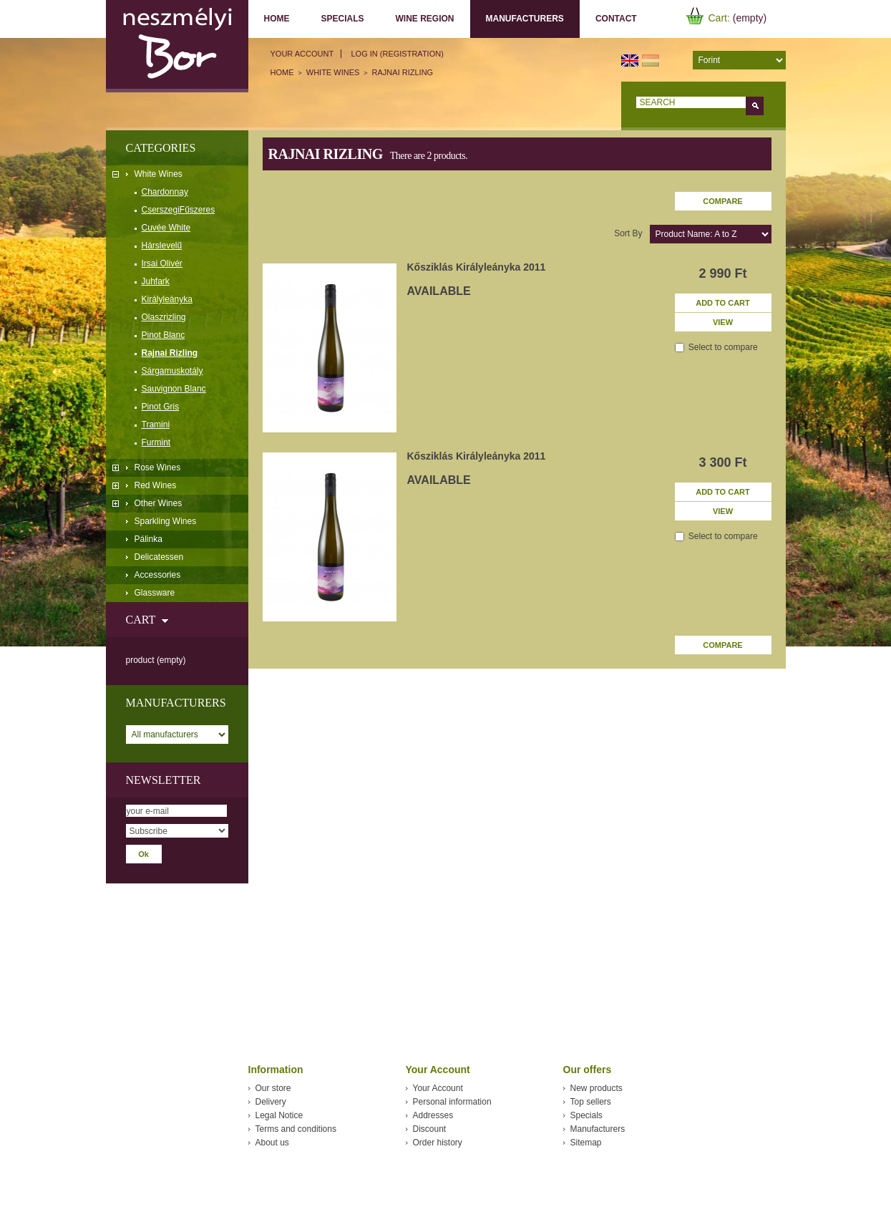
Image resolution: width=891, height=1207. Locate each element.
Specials (342, 19)
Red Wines (156, 485)
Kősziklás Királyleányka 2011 (476, 267)
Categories (161, 148)
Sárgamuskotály (172, 371)
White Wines (158, 174)
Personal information (452, 1102)
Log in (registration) (397, 53)
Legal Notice (279, 1115)
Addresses (433, 1115)
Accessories (158, 575)
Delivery (270, 1102)
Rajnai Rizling (170, 353)
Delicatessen (159, 557)
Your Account (302, 53)
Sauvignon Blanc (174, 389)
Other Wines (158, 503)
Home (277, 19)
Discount (430, 1129)
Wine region (425, 19)
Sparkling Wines (166, 521)
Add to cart (723, 303)
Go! (755, 106)
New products (596, 1088)
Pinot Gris (161, 407)
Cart (140, 620)
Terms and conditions (295, 1129)
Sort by (628, 233)
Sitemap (586, 1143)
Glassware (155, 593)
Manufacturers (521, 19)
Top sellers (590, 1102)
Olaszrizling (164, 317)
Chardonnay (165, 192)
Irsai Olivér (162, 263)
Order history (437, 1143)
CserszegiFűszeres (178, 210)
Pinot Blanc (163, 335)
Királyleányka (167, 299)
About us (272, 1143)
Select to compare (723, 347)
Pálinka (148, 539)
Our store (273, 1088)
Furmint (156, 442)
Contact (616, 19)
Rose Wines (158, 467)
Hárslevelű (162, 246)
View (723, 322)
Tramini (156, 425)
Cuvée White (166, 228)
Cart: (719, 18)
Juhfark (156, 281)
